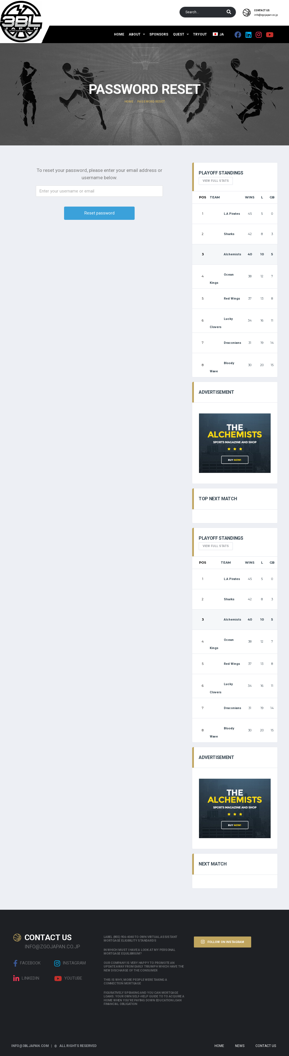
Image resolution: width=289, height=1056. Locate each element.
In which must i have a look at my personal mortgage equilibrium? (139, 951)
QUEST (178, 34)
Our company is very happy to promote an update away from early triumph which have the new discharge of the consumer (144, 966)
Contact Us (265, 1046)
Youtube (68, 978)
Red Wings (225, 298)
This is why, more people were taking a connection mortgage (135, 981)
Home (119, 34)
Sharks (222, 234)
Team (215, 197)
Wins (250, 197)
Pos (202, 197)
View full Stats (216, 181)
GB (272, 197)
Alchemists (225, 254)
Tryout (200, 34)
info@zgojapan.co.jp (266, 15)
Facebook (27, 963)
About (135, 34)
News (239, 1046)
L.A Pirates (225, 214)
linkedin (26, 978)
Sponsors (158, 34)
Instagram (70, 963)
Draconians (225, 343)
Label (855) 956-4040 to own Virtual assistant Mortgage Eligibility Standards (140, 938)
